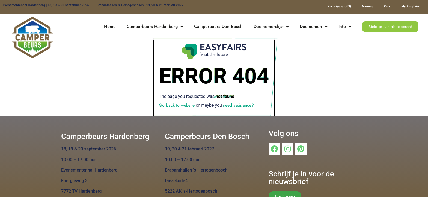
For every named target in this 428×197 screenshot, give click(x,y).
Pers (387, 6)
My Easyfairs (410, 6)
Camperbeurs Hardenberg (155, 26)
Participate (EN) (339, 6)
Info (344, 26)
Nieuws (367, 6)
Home (110, 26)
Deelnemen (314, 26)
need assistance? (238, 105)
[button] (390, 26)
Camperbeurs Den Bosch (218, 26)
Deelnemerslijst (271, 26)
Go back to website (177, 105)
